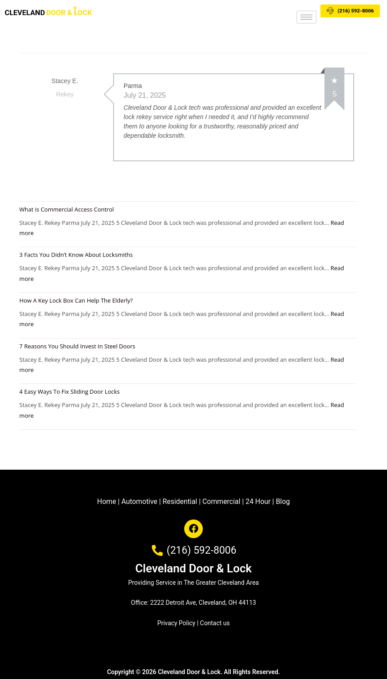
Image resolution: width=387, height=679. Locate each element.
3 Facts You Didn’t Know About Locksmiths (76, 255)
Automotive (139, 501)
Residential (179, 501)
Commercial (221, 501)
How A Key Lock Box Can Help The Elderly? (76, 300)
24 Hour (258, 501)
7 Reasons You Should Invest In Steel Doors (77, 346)
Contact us (215, 622)
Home (105, 501)
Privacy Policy (176, 622)
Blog (283, 501)
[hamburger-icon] (306, 17)
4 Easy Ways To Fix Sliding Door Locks (70, 391)
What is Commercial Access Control (67, 209)
